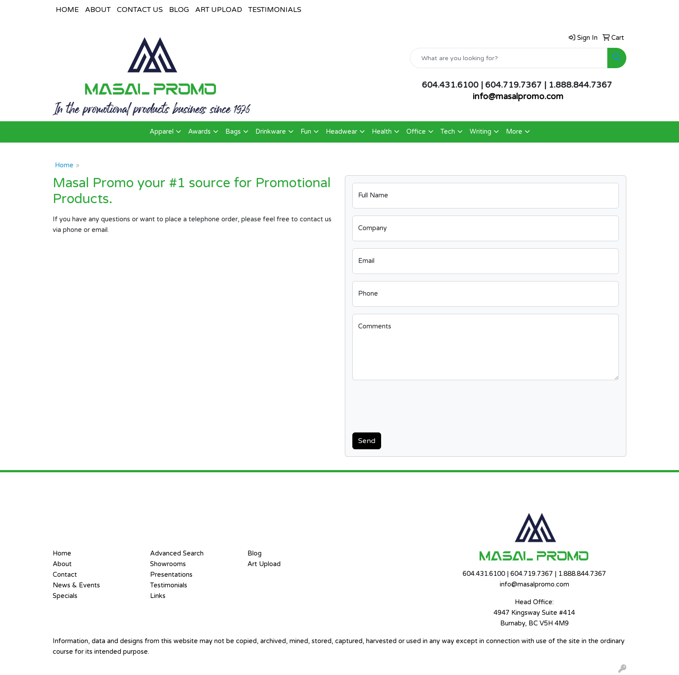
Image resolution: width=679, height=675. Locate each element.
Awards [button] (199, 131)
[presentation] (419, 404)
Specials (65, 596)
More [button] (514, 131)
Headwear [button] (341, 131)
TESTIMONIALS (274, 9)
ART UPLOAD (218, 9)
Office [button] (416, 131)
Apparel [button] (162, 131)
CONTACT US (140, 9)
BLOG (179, 9)
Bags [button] (233, 131)
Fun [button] (306, 131)
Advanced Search (177, 553)
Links (158, 596)
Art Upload (264, 564)
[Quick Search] (509, 58)
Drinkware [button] (270, 131)
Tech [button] (447, 131)
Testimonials (168, 585)
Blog (254, 553)
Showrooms (168, 564)
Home (64, 165)
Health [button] (382, 131)
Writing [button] (480, 131)
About (62, 564)
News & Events (76, 585)
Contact (65, 575)
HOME (67, 9)
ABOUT (98, 9)
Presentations (171, 575)
